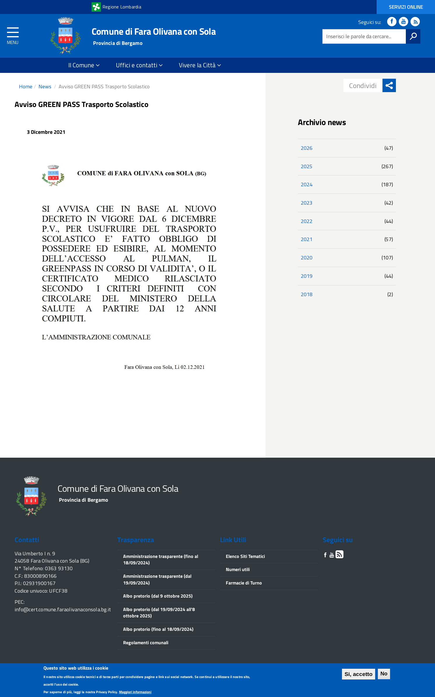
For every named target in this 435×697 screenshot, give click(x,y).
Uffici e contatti (139, 65)
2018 (306, 294)
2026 (306, 148)
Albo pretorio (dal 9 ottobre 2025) (158, 595)
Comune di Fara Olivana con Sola (154, 31)
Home (25, 86)
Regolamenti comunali (145, 642)
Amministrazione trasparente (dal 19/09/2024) (157, 579)
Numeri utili (238, 569)
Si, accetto (359, 675)
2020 (306, 257)
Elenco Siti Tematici (245, 556)
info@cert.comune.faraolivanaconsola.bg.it (63, 609)
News (45, 86)
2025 (306, 166)
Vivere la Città (200, 65)
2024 (306, 184)
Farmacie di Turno (244, 582)
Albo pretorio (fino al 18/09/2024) (158, 629)
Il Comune (84, 65)
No (383, 674)
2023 (306, 203)
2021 (306, 239)
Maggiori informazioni (135, 692)
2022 (306, 221)
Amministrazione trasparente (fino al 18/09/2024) (160, 559)
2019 (306, 276)
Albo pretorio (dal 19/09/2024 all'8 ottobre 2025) (159, 612)
